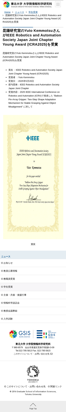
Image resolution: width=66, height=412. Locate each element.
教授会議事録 (10, 310)
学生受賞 (33, 12)
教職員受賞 (9, 278)
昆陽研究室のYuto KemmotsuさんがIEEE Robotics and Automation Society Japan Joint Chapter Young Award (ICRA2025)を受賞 (32, 18)
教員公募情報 (10, 271)
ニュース (19, 12)
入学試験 (8, 318)
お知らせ (8, 263)
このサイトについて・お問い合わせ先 (31, 354)
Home (7, 12)
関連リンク (56, 386)
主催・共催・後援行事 (15, 295)
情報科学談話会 (12, 303)
